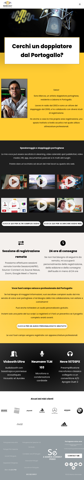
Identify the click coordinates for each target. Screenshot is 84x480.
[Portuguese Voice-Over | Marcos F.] (7, 4)
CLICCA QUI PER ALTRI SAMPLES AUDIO (21, 223)
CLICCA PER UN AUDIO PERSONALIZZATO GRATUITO (42, 326)
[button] (14, 181)
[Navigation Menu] (79, 4)
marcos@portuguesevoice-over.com (73, 445)
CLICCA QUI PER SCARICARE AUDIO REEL (63, 223)
